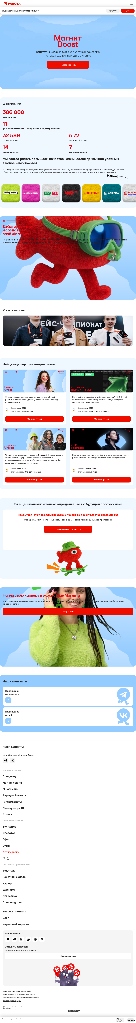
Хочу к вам (68, 611)
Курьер (7, 883)
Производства (12, 902)
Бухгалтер (9, 826)
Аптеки (7, 814)
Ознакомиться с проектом (68, 529)
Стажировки (11, 852)
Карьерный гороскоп (16, 924)
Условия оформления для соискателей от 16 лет (21, 998)
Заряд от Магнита (14, 795)
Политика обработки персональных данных (19, 994)
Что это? (119, 1020)
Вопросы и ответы (14, 911)
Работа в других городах (12, 1001)
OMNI (6, 845)
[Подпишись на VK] (8, 721)
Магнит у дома (12, 782)
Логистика (10, 896)
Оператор (9, 833)
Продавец (9, 776)
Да (127, 10)
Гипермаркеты (12, 801)
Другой (113, 10)
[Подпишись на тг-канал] (8, 700)
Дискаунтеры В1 (13, 808)
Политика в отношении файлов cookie (17, 991)
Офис (6, 839)
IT (6, 858)
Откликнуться (34, 419)
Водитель (9, 870)
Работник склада (14, 877)
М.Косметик (10, 789)
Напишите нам (68, 956)
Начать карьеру (68, 65)
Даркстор (9, 889)
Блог (6, 917)
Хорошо (131, 1020)
